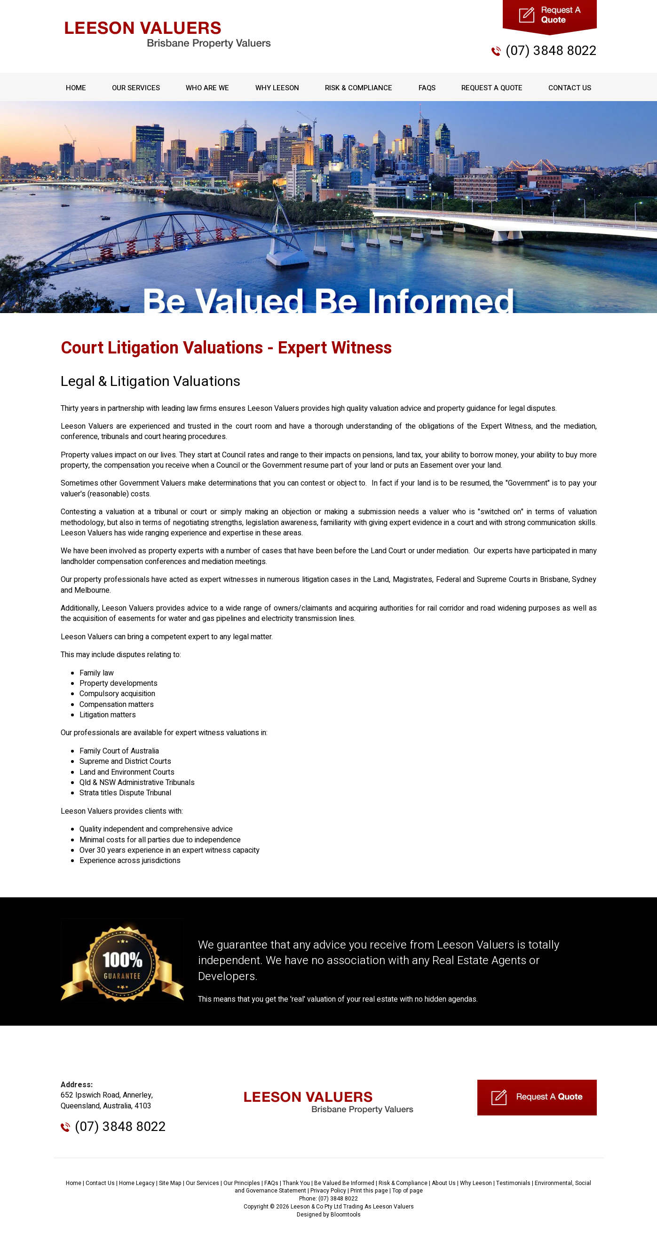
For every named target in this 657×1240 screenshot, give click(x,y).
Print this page (369, 1190)
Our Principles (241, 1183)
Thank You (296, 1183)
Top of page (407, 1190)
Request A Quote (491, 88)
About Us (444, 1183)
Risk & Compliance (358, 88)
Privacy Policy (328, 1190)
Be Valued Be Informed (344, 1183)
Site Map (170, 1183)
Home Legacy (137, 1183)
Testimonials (513, 1183)
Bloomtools (346, 1214)
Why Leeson (277, 88)
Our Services (136, 88)
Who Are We (207, 88)
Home (76, 88)
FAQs (427, 88)
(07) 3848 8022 (551, 51)
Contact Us (569, 88)
